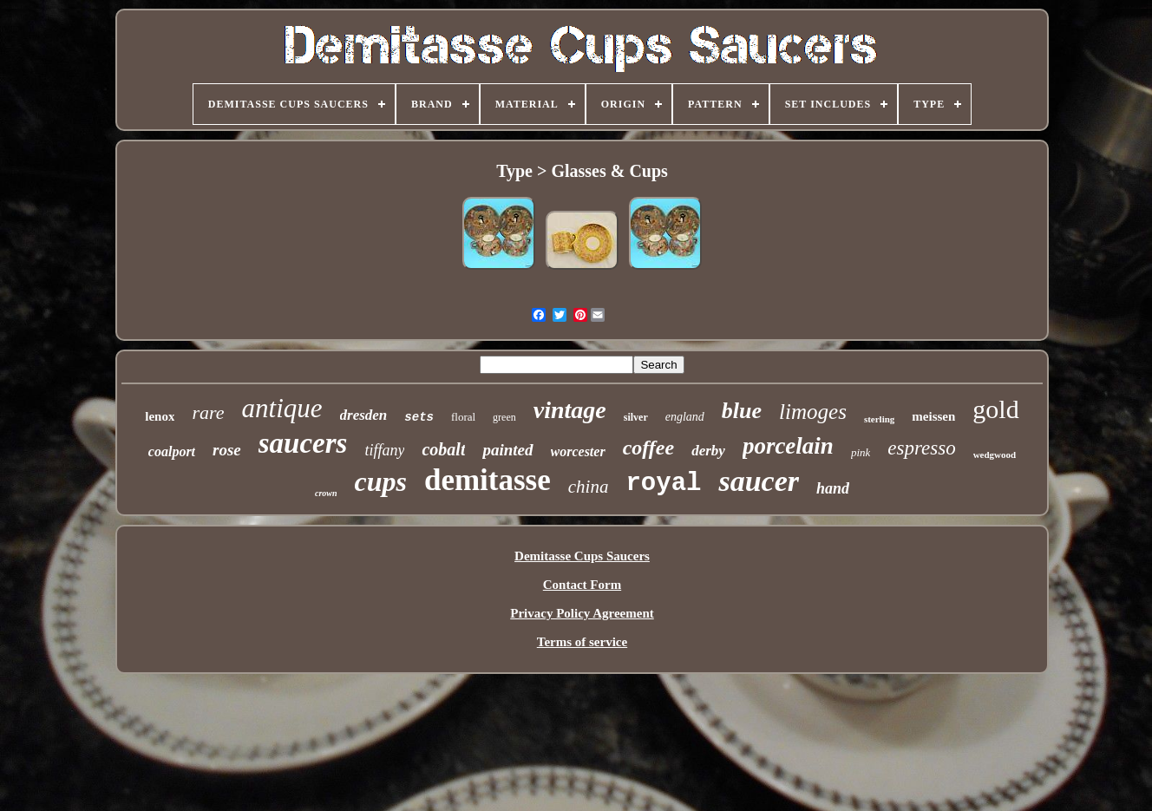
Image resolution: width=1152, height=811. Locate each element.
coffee (649, 447)
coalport (171, 451)
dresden (364, 415)
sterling (879, 419)
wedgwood (995, 454)
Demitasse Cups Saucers (582, 556)
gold (995, 409)
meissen (933, 416)
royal (663, 483)
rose (227, 450)
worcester (578, 451)
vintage (569, 409)
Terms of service (582, 642)
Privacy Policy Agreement (582, 613)
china (588, 486)
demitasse (487, 480)
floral (463, 416)
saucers (303, 443)
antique (282, 408)
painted (507, 450)
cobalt (443, 449)
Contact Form (582, 585)
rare (208, 412)
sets (419, 417)
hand (832, 488)
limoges (813, 411)
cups (381, 481)
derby (708, 450)
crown (326, 493)
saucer (758, 481)
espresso (921, 448)
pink (860, 452)
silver (636, 417)
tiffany (384, 450)
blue (742, 410)
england (684, 416)
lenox (159, 416)
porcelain (788, 446)
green (504, 417)
